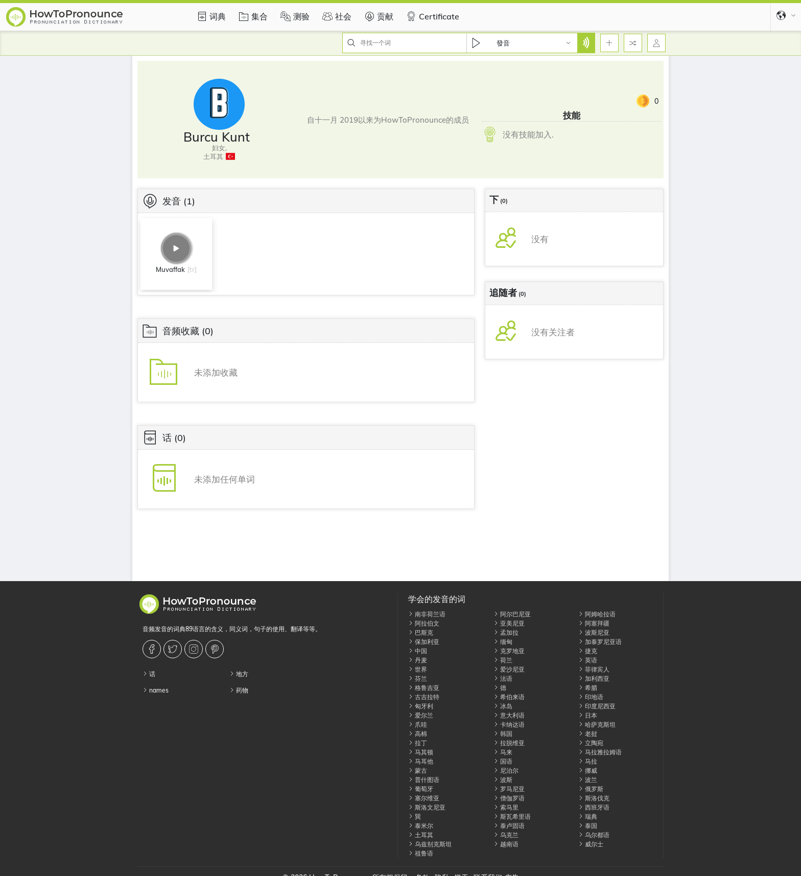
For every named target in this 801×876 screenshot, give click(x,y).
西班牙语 (593, 807)
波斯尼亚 (593, 632)
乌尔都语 (593, 835)
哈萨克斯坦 (597, 724)
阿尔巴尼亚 (512, 614)
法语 (502, 678)
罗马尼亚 (509, 789)
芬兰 (417, 678)
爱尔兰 (420, 715)
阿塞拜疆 (593, 623)
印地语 (590, 697)
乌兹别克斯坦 (430, 844)
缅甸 (502, 642)
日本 (587, 715)
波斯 (502, 779)
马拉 (587, 761)
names (156, 690)
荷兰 (502, 660)
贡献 (377, 16)
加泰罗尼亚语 (600, 642)
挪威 (587, 770)
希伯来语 (509, 697)
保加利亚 (423, 642)
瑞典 (587, 816)
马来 (502, 752)
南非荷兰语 (426, 614)
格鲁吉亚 (423, 687)
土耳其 (420, 835)
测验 (294, 16)
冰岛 (502, 706)
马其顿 (420, 752)
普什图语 (423, 779)
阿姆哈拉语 (597, 614)
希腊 (587, 687)
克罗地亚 (509, 651)
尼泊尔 (506, 770)
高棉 (417, 733)
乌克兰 (506, 835)
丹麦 (417, 660)
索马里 (506, 807)
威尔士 (590, 844)
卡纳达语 (509, 724)
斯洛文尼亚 (426, 807)
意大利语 (509, 715)
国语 (502, 761)
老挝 (587, 733)
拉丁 (417, 743)
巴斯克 (420, 632)
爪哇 (417, 724)
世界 (417, 669)
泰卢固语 (509, 825)
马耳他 (420, 761)
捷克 (587, 651)
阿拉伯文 (423, 623)
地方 (238, 674)
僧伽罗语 (509, 798)
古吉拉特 (423, 697)
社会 (335, 16)
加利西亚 (593, 678)
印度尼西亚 (597, 706)
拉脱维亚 (509, 743)
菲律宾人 (593, 669)
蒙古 (417, 770)
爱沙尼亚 (509, 669)
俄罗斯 (590, 789)
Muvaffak (170, 269)
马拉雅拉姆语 (600, 752)
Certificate (431, 16)
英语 (587, 660)
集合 (252, 16)
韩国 (502, 733)
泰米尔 (420, 825)
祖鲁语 (420, 853)
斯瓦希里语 (512, 816)
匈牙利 (420, 706)
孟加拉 (506, 632)
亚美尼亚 (509, 623)
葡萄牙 (420, 789)
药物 (238, 690)
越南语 (506, 844)
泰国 (587, 825)
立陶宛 (590, 743)
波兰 (587, 779)
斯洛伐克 (593, 798)
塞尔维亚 (423, 798)
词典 (210, 16)
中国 (417, 651)
